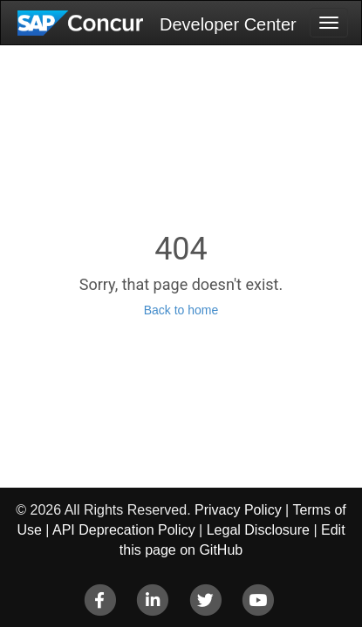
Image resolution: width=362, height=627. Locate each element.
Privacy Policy (238, 509)
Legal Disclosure (258, 529)
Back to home (181, 310)
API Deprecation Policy (123, 529)
